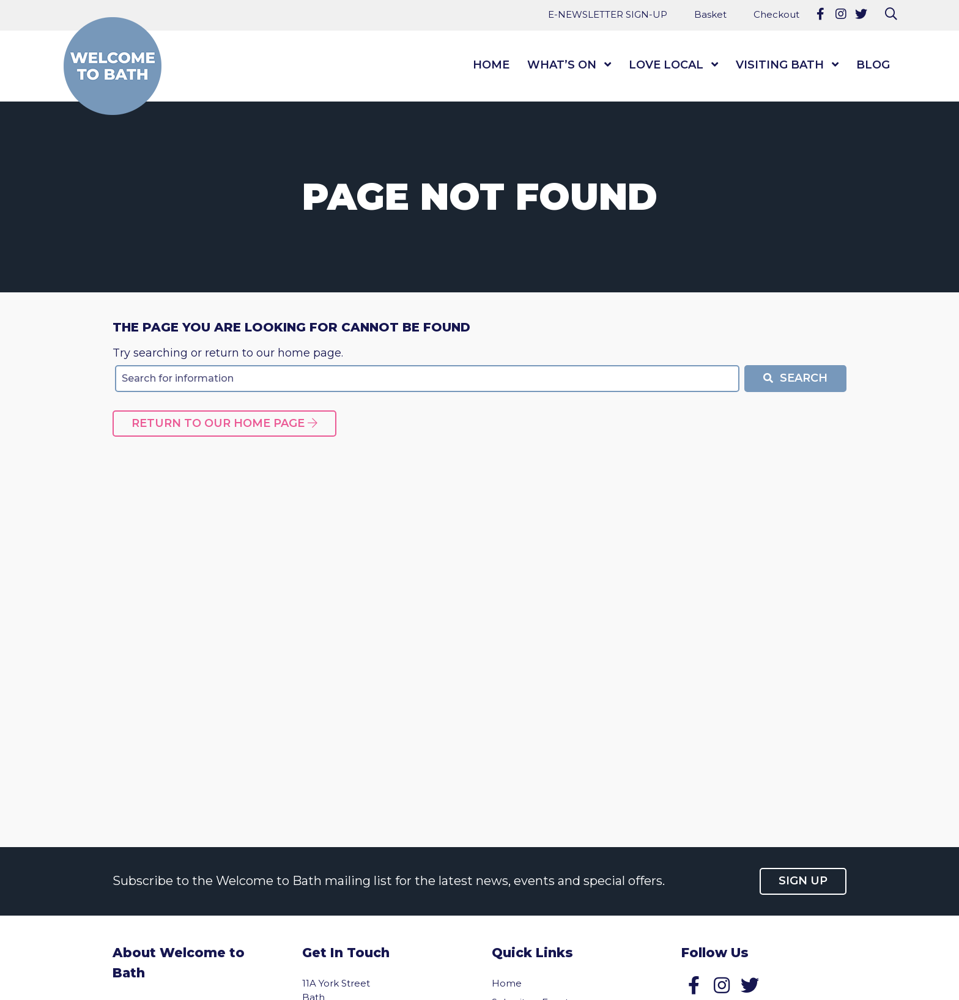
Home (491, 65)
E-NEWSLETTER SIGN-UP (607, 14)
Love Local (666, 65)
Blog (873, 65)
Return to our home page (224, 423)
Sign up (803, 880)
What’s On (561, 65)
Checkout (776, 14)
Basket (710, 14)
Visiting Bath (780, 65)
